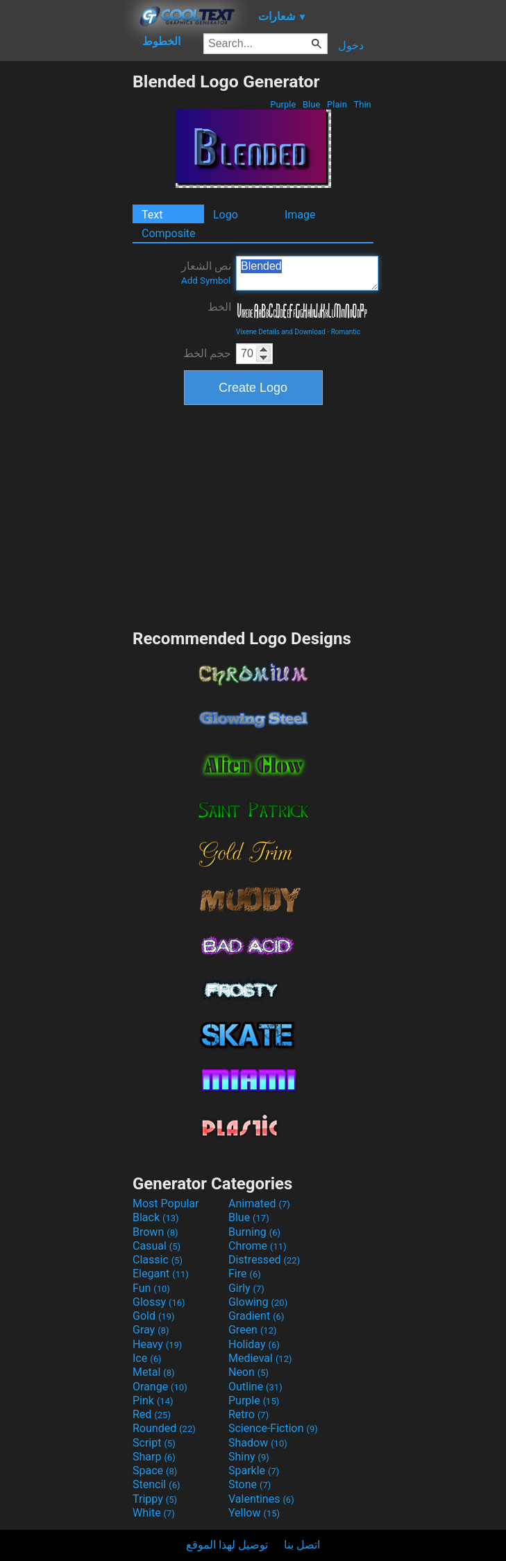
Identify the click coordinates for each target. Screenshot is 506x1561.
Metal (154, 1372)
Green (252, 1329)
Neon (248, 1372)
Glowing (257, 1302)
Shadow (257, 1442)
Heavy (157, 1344)
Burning (254, 1232)
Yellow (254, 1512)
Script (154, 1442)
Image (300, 214)
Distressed (264, 1259)
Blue (312, 104)
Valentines (261, 1499)
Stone (249, 1484)
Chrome (257, 1245)
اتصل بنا (302, 1544)
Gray (151, 1329)
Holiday (254, 1344)
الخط (219, 306)
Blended (307, 273)
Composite (169, 233)
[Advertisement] (65, 279)
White (154, 1512)
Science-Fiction (273, 1428)
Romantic (346, 332)
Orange (160, 1386)
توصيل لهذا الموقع (227, 1544)
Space (155, 1470)
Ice (147, 1358)
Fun (151, 1288)
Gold (154, 1315)
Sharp (154, 1456)
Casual (156, 1245)
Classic (158, 1259)
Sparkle (253, 1470)
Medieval (260, 1358)
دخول (351, 45)
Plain (337, 104)
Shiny (248, 1456)
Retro (248, 1414)
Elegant (161, 1273)
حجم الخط (207, 353)
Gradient (256, 1315)
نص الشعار (206, 272)
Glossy (159, 1302)
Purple (283, 104)
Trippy (155, 1499)
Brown (155, 1232)
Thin (362, 104)
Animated (259, 1203)
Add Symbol (205, 280)
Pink (153, 1400)
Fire (244, 1273)
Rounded (164, 1428)
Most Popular (166, 1203)
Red (152, 1414)
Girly (246, 1288)
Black (156, 1217)
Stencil (156, 1484)
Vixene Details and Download (281, 332)
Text (152, 214)
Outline (255, 1386)
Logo (225, 214)
